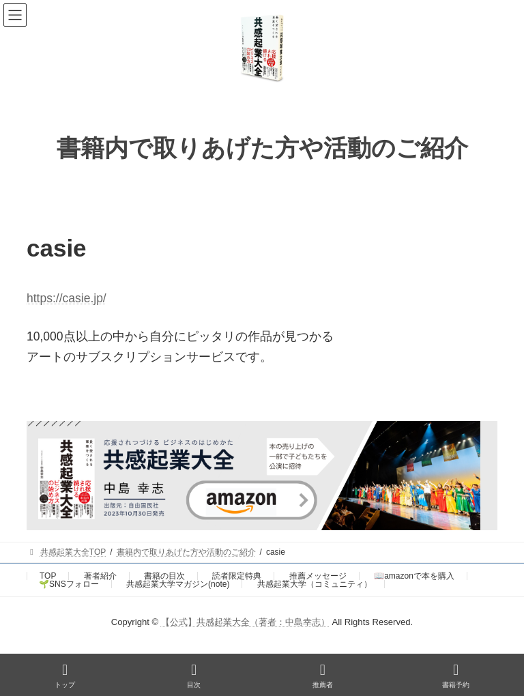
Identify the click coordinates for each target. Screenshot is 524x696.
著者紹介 (100, 576)
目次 (193, 675)
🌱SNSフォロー (69, 584)
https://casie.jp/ (66, 298)
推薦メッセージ (318, 576)
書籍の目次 (164, 576)
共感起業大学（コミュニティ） (314, 584)
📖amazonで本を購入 (414, 576)
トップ (65, 675)
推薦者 (322, 675)
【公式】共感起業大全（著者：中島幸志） (245, 622)
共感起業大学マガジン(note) (177, 584)
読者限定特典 (236, 576)
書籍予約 (455, 675)
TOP (48, 576)
